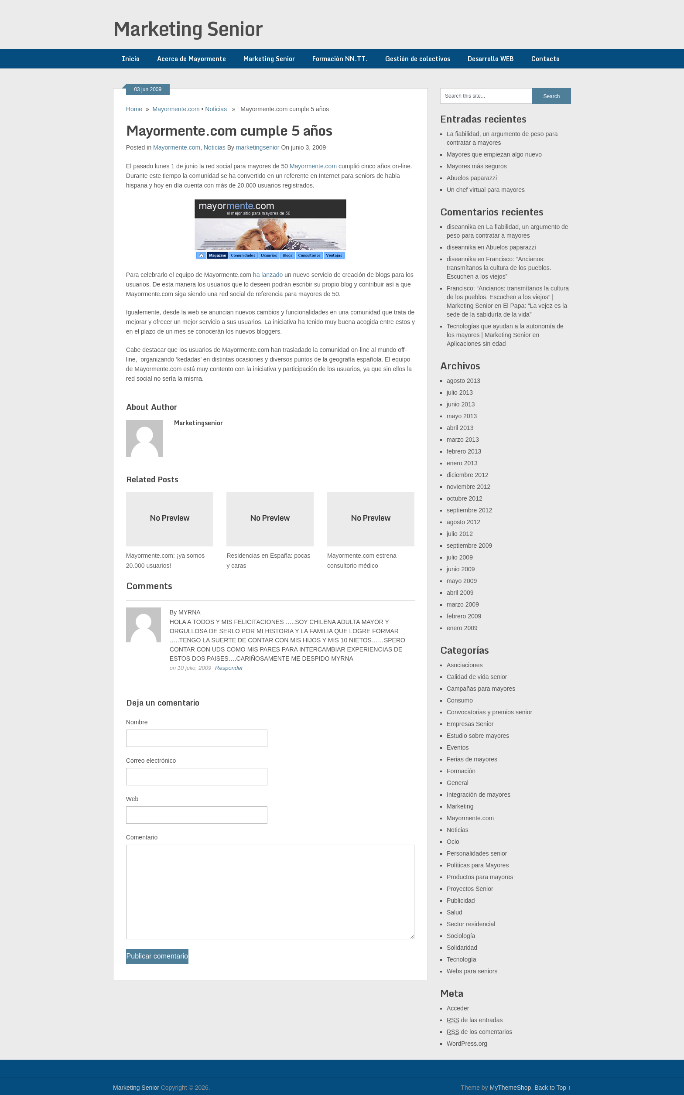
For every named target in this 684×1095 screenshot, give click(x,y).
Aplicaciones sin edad (476, 343)
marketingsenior (258, 147)
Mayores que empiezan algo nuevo (494, 154)
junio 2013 (461, 404)
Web (132, 798)
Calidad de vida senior (477, 676)
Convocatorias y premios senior (489, 712)
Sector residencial (471, 924)
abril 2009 (460, 592)
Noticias (216, 109)
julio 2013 (460, 392)
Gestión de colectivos (417, 59)
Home (134, 109)
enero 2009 (462, 627)
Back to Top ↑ (552, 1087)
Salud (454, 912)
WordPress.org (467, 1043)
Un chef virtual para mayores (486, 189)
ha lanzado (268, 274)
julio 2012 (460, 533)
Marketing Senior (188, 28)
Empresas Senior (470, 723)
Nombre (137, 722)
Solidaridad (462, 947)
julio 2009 (460, 557)
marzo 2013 (463, 439)
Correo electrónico (151, 760)
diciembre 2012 (468, 474)
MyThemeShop (510, 1087)
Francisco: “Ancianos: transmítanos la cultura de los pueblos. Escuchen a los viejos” (499, 268)
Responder (229, 668)
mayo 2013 (462, 416)
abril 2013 (460, 427)
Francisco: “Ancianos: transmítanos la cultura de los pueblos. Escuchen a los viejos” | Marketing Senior (508, 297)
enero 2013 (462, 463)
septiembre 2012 (469, 510)
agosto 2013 (463, 380)
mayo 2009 (462, 580)
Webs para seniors (472, 971)
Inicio (131, 59)
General (458, 782)
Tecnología (461, 959)
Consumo (460, 700)
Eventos (458, 747)
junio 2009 (461, 569)
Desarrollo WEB (491, 59)
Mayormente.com (176, 109)
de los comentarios (479, 1031)
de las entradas (475, 1020)
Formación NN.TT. (340, 59)
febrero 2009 (464, 616)
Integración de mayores (478, 794)
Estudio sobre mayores (478, 735)
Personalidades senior (477, 853)
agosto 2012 (463, 522)
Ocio (453, 841)
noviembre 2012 (468, 486)
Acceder (458, 1008)
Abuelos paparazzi (472, 177)
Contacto (545, 59)
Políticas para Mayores (478, 865)
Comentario (141, 837)
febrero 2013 (464, 451)
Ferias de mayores (472, 759)
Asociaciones (465, 665)
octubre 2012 (464, 498)
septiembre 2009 (469, 545)
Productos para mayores (480, 876)
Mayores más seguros (477, 166)
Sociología (461, 935)
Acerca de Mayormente (191, 59)
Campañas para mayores (481, 688)
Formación (461, 771)
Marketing (460, 806)
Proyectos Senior (470, 888)
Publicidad (461, 900)
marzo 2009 (463, 604)
